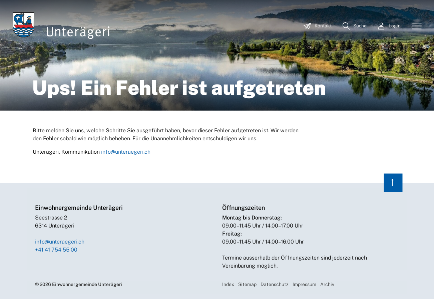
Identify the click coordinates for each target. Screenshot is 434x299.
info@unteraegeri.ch (125, 152)
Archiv (327, 284)
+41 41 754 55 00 (56, 250)
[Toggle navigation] (414, 26)
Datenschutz (275, 284)
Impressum (304, 284)
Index (228, 284)
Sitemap (247, 284)
